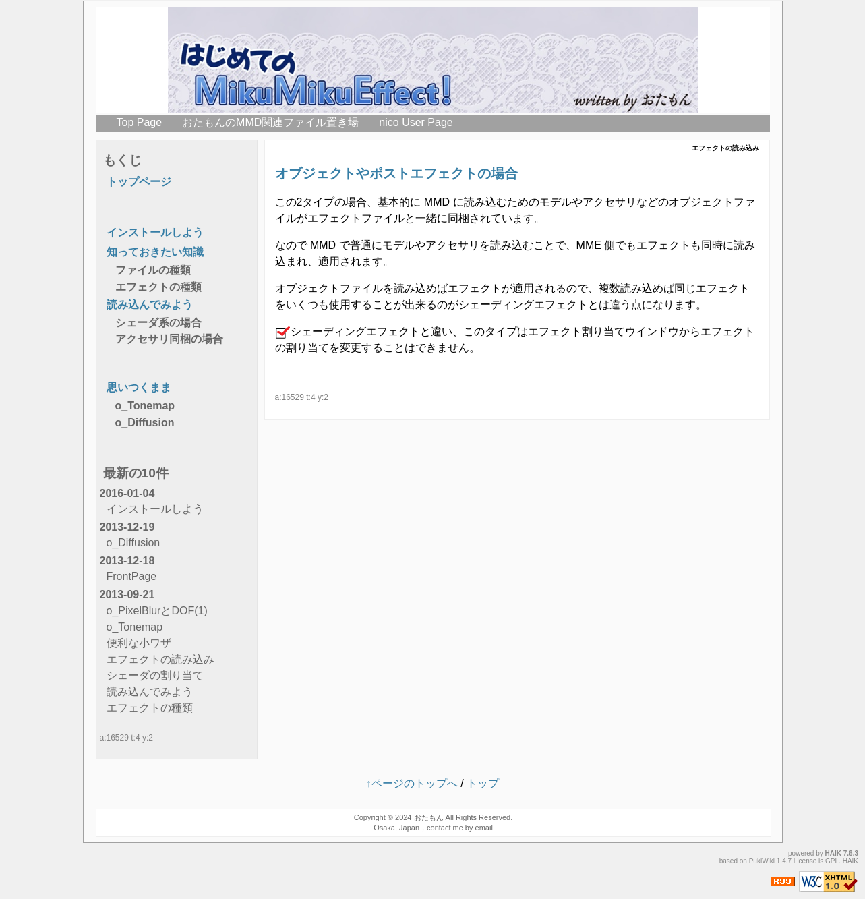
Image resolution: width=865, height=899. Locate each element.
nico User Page (415, 122)
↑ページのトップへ (412, 783)
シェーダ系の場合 (158, 322)
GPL (832, 861)
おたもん (429, 817)
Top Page (139, 122)
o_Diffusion (145, 422)
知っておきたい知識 (155, 252)
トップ (483, 783)
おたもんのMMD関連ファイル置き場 (270, 122)
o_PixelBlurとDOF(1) (157, 610)
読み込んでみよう (150, 304)
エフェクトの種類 (158, 287)
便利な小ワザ (139, 643)
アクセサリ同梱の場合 (169, 339)
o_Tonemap (145, 405)
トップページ (139, 181)
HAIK (833, 853)
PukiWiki (762, 861)
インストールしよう (155, 232)
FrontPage (132, 576)
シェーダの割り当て (155, 675)
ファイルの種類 (153, 270)
